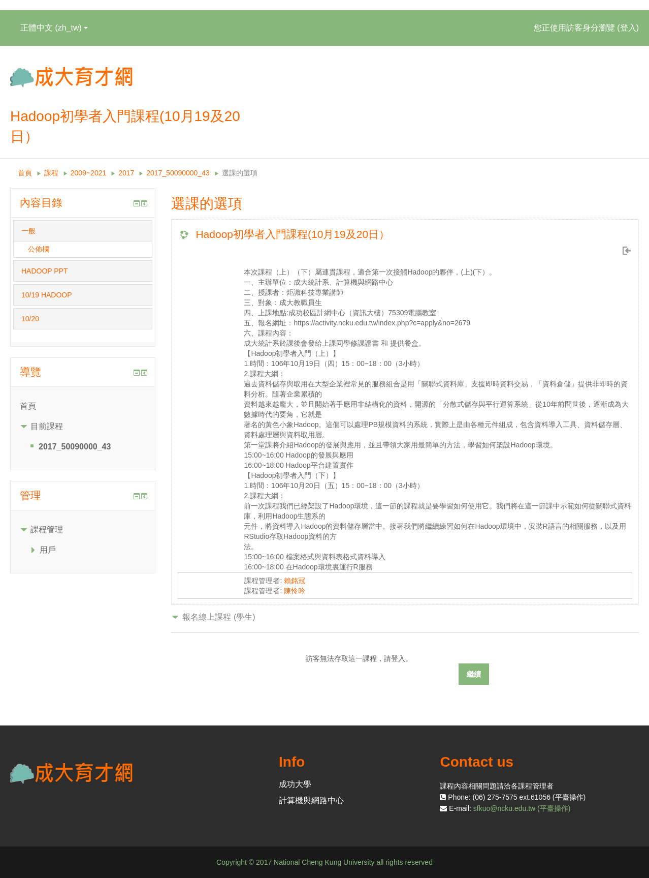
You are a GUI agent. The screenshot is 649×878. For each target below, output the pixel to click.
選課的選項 (239, 173)
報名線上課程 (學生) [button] (218, 617)
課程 (51, 173)
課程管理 (46, 529)
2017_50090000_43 (178, 173)
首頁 (25, 173)
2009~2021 (88, 173)
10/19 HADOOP (46, 295)
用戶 (48, 550)
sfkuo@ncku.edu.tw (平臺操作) (522, 808)
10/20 (30, 319)
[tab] (83, 231)
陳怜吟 (294, 591)
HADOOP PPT (44, 271)
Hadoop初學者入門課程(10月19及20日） (293, 234)
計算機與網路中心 (311, 800)
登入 (628, 27)
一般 (28, 231)
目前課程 (46, 426)
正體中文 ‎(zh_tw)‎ (54, 27)
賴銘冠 (294, 581)
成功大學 (295, 784)
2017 (126, 173)
